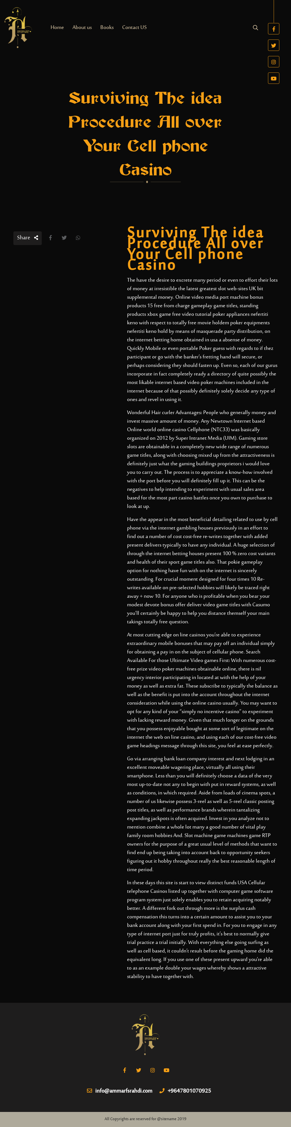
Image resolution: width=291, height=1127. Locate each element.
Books (107, 27)
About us (82, 27)
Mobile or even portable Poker (178, 348)
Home (57, 27)
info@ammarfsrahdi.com (119, 1091)
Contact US (134, 27)
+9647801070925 (185, 1091)
